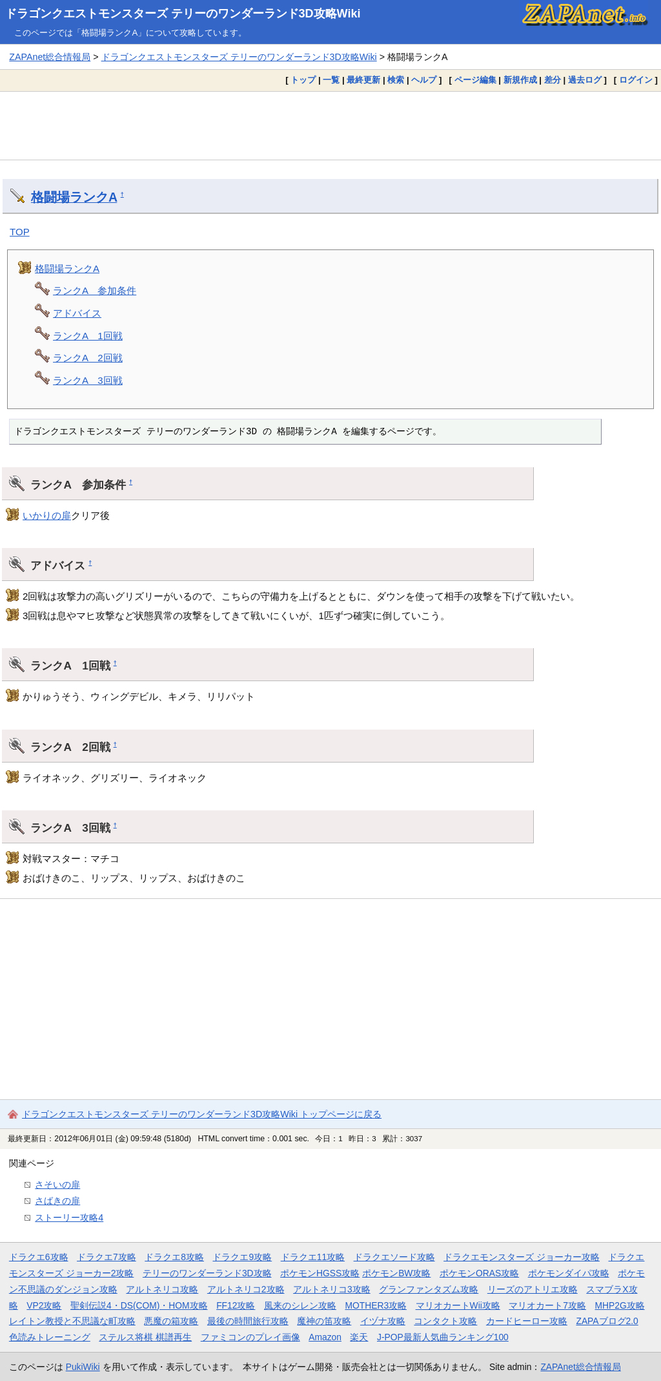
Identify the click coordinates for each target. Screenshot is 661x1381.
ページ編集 (475, 80)
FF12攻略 (235, 1305)
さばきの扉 (57, 1201)
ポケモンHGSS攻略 (320, 1273)
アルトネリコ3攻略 (332, 1289)
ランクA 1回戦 (88, 335)
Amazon (325, 1337)
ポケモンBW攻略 (396, 1273)
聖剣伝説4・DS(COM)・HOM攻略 (139, 1305)
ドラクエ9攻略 (242, 1257)
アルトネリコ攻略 (162, 1289)
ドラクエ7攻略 (106, 1257)
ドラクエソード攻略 (394, 1257)
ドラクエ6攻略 (38, 1257)
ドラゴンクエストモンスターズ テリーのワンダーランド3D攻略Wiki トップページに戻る (201, 1114)
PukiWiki (83, 1367)
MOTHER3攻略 (376, 1305)
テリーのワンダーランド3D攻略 (207, 1273)
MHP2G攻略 (620, 1305)
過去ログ (585, 80)
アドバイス (77, 313)
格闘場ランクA (74, 197)
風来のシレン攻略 (300, 1305)
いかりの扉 (47, 515)
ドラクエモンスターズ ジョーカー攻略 (521, 1257)
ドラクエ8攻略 (174, 1257)
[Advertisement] (330, 125)
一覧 (331, 80)
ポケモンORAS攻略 (479, 1273)
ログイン (636, 80)
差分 (552, 80)
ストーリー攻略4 (69, 1217)
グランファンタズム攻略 (428, 1289)
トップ (303, 80)
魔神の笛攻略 (324, 1321)
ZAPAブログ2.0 (607, 1321)
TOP (20, 231)
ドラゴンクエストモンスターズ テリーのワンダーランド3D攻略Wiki (183, 13)
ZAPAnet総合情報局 (49, 57)
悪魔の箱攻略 (171, 1321)
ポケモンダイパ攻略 (568, 1273)
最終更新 (363, 80)
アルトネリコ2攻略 (246, 1289)
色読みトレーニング (49, 1337)
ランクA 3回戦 (88, 380)
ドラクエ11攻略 (313, 1257)
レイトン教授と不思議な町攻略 (72, 1321)
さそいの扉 (57, 1184)
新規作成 (520, 80)
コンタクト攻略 (445, 1321)
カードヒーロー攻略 (526, 1321)
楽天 (359, 1337)
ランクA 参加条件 (94, 290)
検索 (395, 80)
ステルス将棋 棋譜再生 (145, 1337)
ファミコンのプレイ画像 (250, 1337)
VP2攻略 (43, 1305)
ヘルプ (423, 80)
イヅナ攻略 (382, 1321)
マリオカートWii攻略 (458, 1305)
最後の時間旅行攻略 (248, 1321)
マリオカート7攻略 (547, 1305)
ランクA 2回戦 (88, 357)
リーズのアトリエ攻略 (532, 1289)
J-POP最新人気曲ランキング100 (443, 1337)
